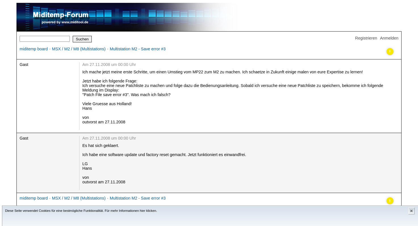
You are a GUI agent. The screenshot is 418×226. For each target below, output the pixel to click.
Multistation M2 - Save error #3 (138, 49)
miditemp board (34, 49)
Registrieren (366, 38)
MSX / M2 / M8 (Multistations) (79, 49)
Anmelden (389, 38)
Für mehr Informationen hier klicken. (131, 210)
